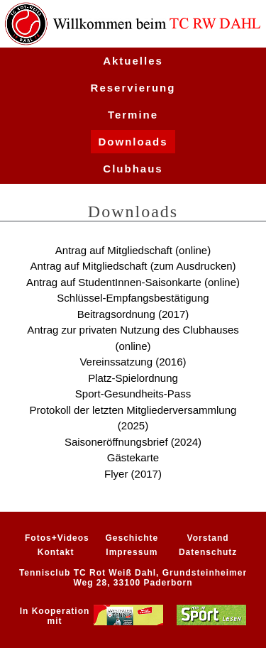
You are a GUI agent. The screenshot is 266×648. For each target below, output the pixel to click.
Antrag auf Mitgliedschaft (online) (133, 250)
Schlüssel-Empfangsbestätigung (133, 298)
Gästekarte (133, 457)
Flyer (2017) (133, 474)
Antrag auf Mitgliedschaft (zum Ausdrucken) (132, 266)
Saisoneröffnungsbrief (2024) (133, 442)
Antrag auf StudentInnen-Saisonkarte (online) (133, 282)
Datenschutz (208, 552)
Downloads (132, 142)
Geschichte (132, 538)
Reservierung (133, 88)
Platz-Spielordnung (133, 378)
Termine (133, 115)
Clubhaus (132, 169)
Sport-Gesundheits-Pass (133, 394)
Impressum (131, 552)
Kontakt (56, 552)
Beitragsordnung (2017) (133, 314)
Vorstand (208, 538)
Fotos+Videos (57, 538)
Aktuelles (133, 61)
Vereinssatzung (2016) (132, 362)
